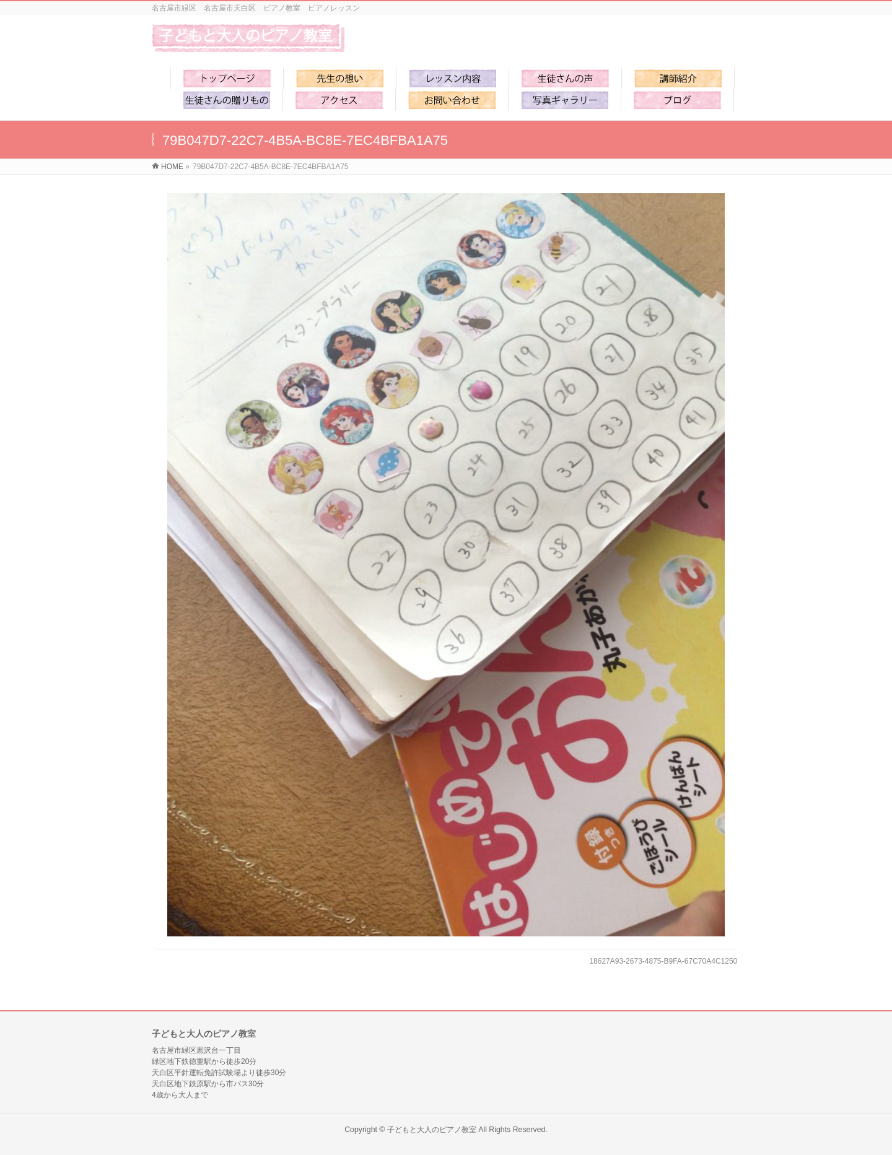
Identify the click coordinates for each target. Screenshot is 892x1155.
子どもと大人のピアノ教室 (431, 1129)
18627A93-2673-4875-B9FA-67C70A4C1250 (663, 961)
